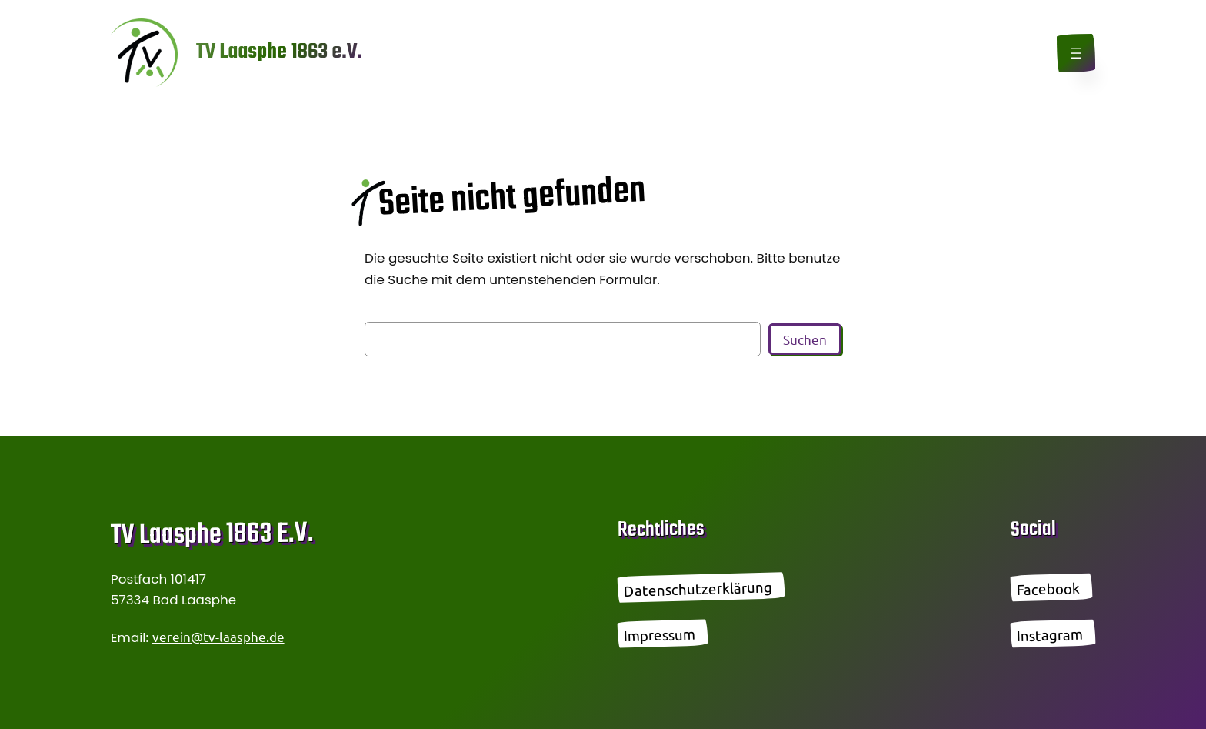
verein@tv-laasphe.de (218, 636)
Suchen (805, 339)
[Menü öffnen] (1076, 53)
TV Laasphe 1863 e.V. (279, 52)
